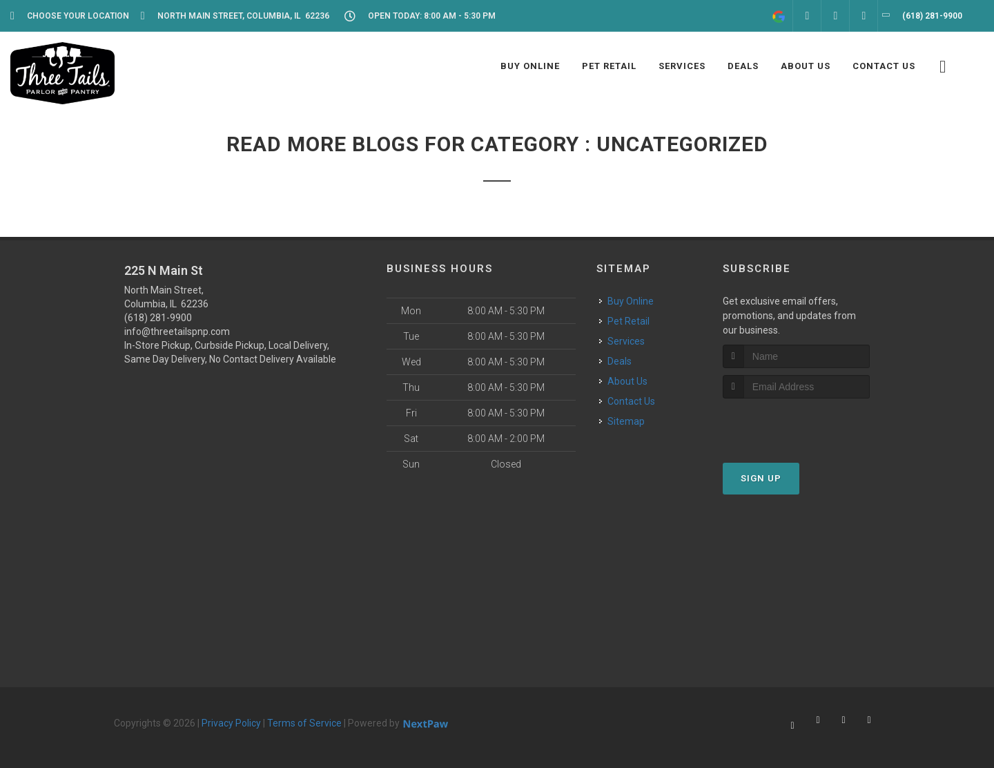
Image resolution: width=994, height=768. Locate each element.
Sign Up (761, 478)
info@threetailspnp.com (177, 331)
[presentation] (796, 424)
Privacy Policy (231, 723)
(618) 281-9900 (158, 317)
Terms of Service (304, 723)
